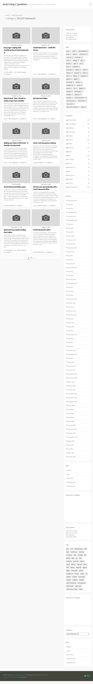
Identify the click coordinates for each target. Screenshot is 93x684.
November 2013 (72, 316)
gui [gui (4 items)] (82, 63)
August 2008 (71, 408)
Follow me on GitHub (71, 33)
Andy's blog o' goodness (19, 678)
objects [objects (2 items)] (69, 73)
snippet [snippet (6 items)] (82, 88)
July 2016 (70, 272)
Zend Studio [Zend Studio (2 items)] (82, 100)
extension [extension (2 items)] (79, 57)
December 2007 (72, 432)
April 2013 (70, 320)
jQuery (78, 152)
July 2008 (70, 412)
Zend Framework (21, 72)
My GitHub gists (70, 37)
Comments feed (71, 485)
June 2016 (71, 276)
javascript (78, 148)
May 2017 (70, 261)
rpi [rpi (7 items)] (75, 88)
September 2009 (72, 380)
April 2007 (70, 451)
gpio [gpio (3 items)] (76, 63)
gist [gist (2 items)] (83, 60)
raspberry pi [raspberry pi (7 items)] (70, 85)
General (78, 140)
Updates (78, 180)
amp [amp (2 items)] (68, 51)
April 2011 (70, 348)
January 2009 (71, 392)
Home (8, 15)
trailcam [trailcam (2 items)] (69, 91)
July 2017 (70, 257)
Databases (78, 128)
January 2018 (71, 245)
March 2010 (71, 364)
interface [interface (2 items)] (76, 66)
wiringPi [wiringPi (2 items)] (69, 97)
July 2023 (70, 205)
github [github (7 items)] (69, 63)
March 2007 (71, 455)
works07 (78, 183)
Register (68, 473)
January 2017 (71, 264)
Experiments (78, 132)
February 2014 (72, 312)
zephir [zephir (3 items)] (83, 107)
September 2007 (72, 440)
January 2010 (71, 372)
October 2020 (72, 217)
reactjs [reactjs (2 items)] (80, 85)
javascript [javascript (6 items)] (70, 69)
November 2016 (72, 268)
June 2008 (71, 416)
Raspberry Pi (78, 168)
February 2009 (72, 388)
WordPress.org (70, 489)
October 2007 (72, 436)
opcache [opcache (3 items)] (77, 73)
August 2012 (71, 328)
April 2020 (70, 229)
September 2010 (72, 356)
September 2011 (72, 336)
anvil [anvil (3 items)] (74, 51)
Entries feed (70, 481)
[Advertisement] (77, 512)
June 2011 (71, 340)
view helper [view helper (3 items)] (78, 91)
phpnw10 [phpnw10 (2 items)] (84, 76)
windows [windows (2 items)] (78, 94)
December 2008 (72, 396)
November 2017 (72, 249)
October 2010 (72, 352)
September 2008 (72, 404)
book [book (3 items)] (68, 54)
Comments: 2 (23, 162)
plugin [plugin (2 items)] (76, 79)
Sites (78, 172)
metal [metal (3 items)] (85, 69)
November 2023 (72, 201)
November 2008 (72, 400)
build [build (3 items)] (75, 54)
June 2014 (71, 308)
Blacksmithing (78, 120)
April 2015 (70, 296)
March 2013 (71, 324)
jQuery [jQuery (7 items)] (78, 69)
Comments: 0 (52, 74)
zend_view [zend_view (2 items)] (70, 104)
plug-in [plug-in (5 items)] (69, 79)
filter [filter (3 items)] (68, 60)
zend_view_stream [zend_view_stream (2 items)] (72, 107)
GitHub (78, 144)
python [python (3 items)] (79, 82)
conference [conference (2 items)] (83, 54)
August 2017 (71, 253)
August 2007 (71, 444)
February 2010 (72, 368)
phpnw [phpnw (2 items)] (76, 76)
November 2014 (72, 300)
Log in (68, 477)
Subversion (78, 176)
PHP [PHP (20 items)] (69, 76)
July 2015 (70, 288)
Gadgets (78, 136)
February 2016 (72, 280)
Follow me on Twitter (72, 35)
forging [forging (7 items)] (76, 60)
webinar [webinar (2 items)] (69, 94)
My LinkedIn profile (71, 39)
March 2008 (71, 424)
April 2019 (70, 233)
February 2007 (72, 459)
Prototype (78, 160)
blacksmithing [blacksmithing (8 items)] (83, 51)
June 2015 (71, 292)
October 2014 (72, 304)
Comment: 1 (8, 74)
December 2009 (72, 376)
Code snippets (9, 72)
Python (78, 164)
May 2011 (70, 344)
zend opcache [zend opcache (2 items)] (71, 100)
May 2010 (70, 360)
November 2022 (72, 213)
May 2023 (70, 209)
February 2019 (72, 241)
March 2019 (71, 237)
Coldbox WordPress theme (11, 680)
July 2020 (70, 225)
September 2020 (72, 221)
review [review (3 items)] (69, 88)
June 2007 (71, 447)
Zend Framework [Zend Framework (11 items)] (81, 97)
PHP (15, 72)
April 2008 (70, 420)
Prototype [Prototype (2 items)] (70, 82)
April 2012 (70, 332)
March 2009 (71, 384)
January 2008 (71, 428)
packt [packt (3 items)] (85, 73)
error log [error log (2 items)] (69, 57)
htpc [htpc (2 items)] (68, 66)
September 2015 (72, 284)
